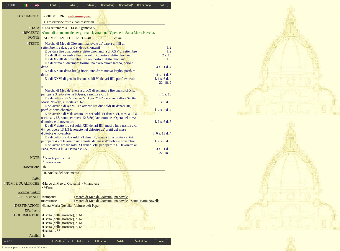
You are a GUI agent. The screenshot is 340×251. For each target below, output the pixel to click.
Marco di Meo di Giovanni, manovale (101, 197)
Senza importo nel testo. (57, 158)
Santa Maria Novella (145, 201)
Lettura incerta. (52, 162)
